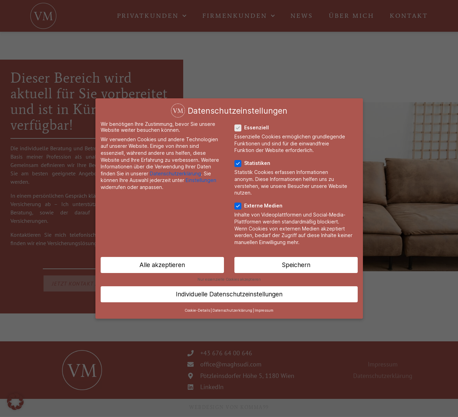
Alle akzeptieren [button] (162, 264)
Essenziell (254, 127)
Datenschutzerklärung (175, 173)
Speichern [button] (296, 264)
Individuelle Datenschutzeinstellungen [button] (229, 293)
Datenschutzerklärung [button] (232, 310)
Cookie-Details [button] (197, 310)
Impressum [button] (264, 310)
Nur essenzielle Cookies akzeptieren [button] (229, 278)
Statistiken (254, 163)
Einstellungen (201, 180)
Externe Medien (261, 205)
